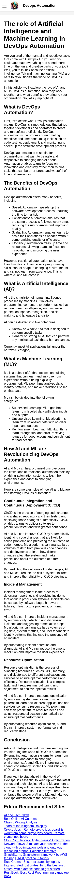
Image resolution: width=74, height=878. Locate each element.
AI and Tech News (16, 815)
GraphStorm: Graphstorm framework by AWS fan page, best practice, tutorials (35, 856)
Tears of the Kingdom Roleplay (25, 826)
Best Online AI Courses (20, 818)
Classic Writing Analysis (20, 822)
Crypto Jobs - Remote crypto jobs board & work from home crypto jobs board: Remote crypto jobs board (34, 833)
